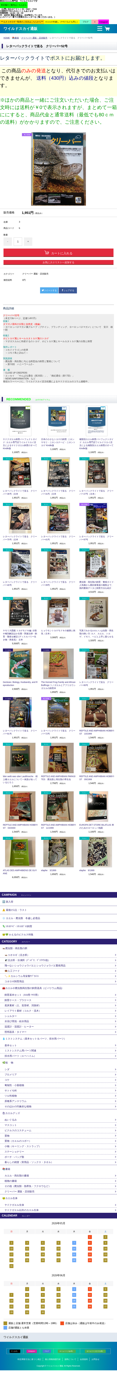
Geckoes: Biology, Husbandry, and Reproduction (20, 683)
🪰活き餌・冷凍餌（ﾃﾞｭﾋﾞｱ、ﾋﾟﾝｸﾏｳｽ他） (27, 961)
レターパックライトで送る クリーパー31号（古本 (58, 492)
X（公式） (15, 1355)
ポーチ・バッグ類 (14, 1160)
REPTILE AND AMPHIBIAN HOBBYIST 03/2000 (20, 826)
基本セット (12, 1047)
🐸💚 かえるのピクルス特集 (17, 935)
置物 (7, 1138)
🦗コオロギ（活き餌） (17, 956)
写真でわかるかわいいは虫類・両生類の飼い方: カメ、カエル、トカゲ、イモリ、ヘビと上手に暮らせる (96, 633)
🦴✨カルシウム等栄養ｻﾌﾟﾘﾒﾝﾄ (22, 977)
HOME (7, 38)
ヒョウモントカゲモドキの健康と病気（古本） (58, 632)
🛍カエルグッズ (11, 1115)
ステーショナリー (14, 1154)
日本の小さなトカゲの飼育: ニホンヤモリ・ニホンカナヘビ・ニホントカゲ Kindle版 (58, 442)
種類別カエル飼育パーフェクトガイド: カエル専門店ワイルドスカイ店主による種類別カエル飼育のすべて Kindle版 (96, 444)
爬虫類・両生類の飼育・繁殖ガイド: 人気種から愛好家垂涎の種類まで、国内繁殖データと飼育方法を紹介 (96, 585)
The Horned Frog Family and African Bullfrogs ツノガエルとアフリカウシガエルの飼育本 (58, 685)
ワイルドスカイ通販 (20, 29)
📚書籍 (15, 38)
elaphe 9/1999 (86, 870)
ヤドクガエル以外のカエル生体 (22, 1213)
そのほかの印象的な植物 (18, 1109)
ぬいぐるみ (11, 1122)
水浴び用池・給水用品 (18, 1023)
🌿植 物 (7, 1064)
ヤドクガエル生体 (14, 1208)
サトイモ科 (11, 1093)
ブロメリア (12, 1077)
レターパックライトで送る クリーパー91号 (20, 732)
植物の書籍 (12, 1184)
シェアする (67, 290)
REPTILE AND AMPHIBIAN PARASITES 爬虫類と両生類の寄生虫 (58, 778)
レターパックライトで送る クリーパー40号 (20, 583)
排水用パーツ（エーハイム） (20, 1058)
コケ (8, 1082)
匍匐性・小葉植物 (14, 1087)
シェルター (12, 1017)
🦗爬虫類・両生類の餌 (14, 949)
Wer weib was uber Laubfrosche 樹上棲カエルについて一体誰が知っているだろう (20, 779)
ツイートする (49, 290)
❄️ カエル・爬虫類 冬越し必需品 (21, 918)
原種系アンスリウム (16, 1103)
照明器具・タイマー (16, 1033)
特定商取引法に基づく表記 (29, 1363)
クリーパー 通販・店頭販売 (34, 38)
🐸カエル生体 (10, 1201)
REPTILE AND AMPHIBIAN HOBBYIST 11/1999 (58, 826)
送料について (70, 1363)
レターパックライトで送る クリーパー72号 (58, 732)
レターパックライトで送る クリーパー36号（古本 (20, 492)
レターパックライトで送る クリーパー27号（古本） (96, 492)
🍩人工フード (12, 972)
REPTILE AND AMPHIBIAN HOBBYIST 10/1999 (96, 732)
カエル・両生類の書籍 (17, 1179)
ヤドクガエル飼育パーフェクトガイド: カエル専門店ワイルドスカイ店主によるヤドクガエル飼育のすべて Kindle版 (20, 444)
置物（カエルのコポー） (18, 1144)
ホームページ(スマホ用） (95, 1355)
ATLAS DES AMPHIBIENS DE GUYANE (20, 872)
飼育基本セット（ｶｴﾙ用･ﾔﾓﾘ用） (22, 996)
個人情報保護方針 (53, 1363)
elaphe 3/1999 (48, 870)
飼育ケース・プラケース (18, 1001)
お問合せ (95, 1363)
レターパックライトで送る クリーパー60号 (96, 683)
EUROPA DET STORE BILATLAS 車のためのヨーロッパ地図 (96, 826)
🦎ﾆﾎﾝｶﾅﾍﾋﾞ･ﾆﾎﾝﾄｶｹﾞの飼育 (17, 927)
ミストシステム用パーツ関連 (22, 1052)
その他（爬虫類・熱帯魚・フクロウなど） (28, 1189)
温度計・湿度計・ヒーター (19, 1028)
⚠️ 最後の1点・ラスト (14, 910)
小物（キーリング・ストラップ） (23, 1149)
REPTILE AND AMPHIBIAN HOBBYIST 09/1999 (96, 778)
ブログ (46, 1355)
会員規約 (84, 1363)
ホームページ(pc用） (67, 1355)
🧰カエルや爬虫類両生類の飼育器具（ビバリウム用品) (32, 989)
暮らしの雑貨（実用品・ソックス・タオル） (29, 1165)
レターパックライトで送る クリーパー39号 (58, 583)
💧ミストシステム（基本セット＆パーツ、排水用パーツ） (34, 1040)
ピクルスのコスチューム (18, 1133)
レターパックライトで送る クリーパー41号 (58, 538)
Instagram (31, 1355)
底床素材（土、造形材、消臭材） (23, 1007)
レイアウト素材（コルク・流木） (23, 1012)
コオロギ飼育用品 (14, 982)
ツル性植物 (11, 1098)
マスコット (11, 1128)
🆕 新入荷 (7, 901)
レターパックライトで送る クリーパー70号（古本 (20, 538)
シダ (8, 1071)
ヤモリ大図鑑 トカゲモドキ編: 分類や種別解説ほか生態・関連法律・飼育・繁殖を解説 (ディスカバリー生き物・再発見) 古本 (20, 635)
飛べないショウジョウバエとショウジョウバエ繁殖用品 (35, 966)
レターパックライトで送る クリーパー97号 (96, 538)
